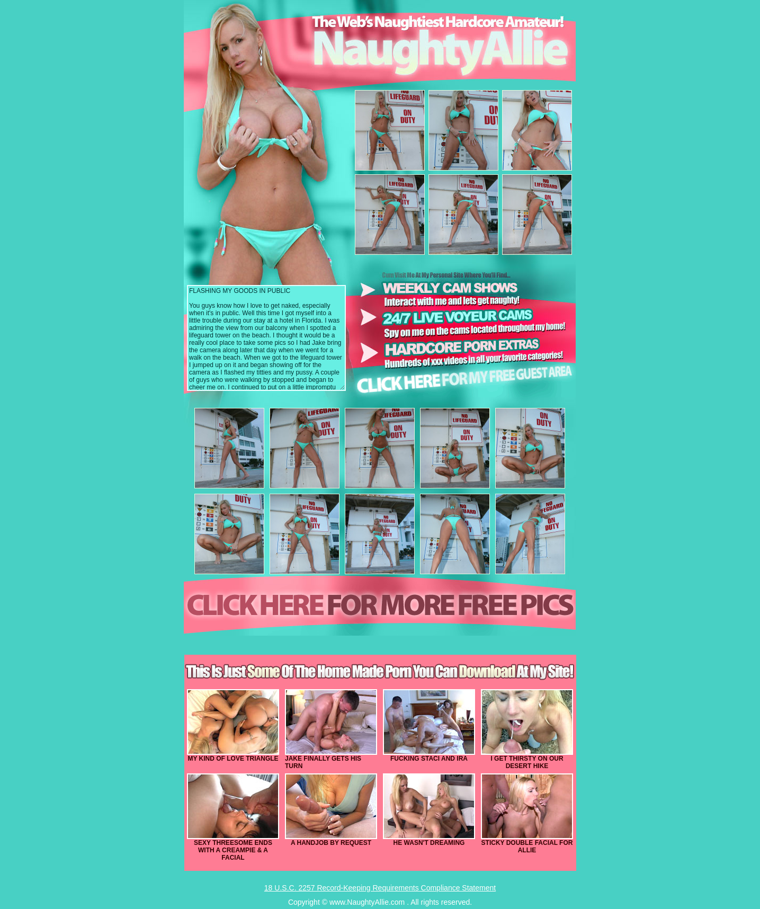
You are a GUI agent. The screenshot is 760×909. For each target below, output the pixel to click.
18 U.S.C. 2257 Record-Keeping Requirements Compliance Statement (380, 888)
